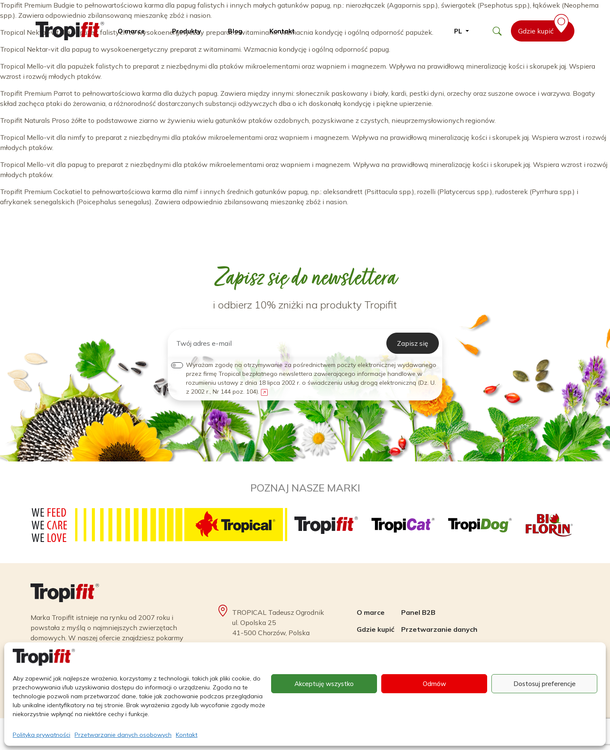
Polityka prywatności (41, 735)
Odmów (434, 684)
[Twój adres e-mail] (278, 343)
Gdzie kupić (545, 27)
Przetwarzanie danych (439, 629)
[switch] (177, 365)
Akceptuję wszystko (324, 684)
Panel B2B (418, 612)
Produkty (186, 31)
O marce (131, 31)
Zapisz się (412, 343)
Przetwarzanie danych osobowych (123, 735)
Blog (235, 31)
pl (459, 31)
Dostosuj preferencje (544, 684)
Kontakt (186, 735)
